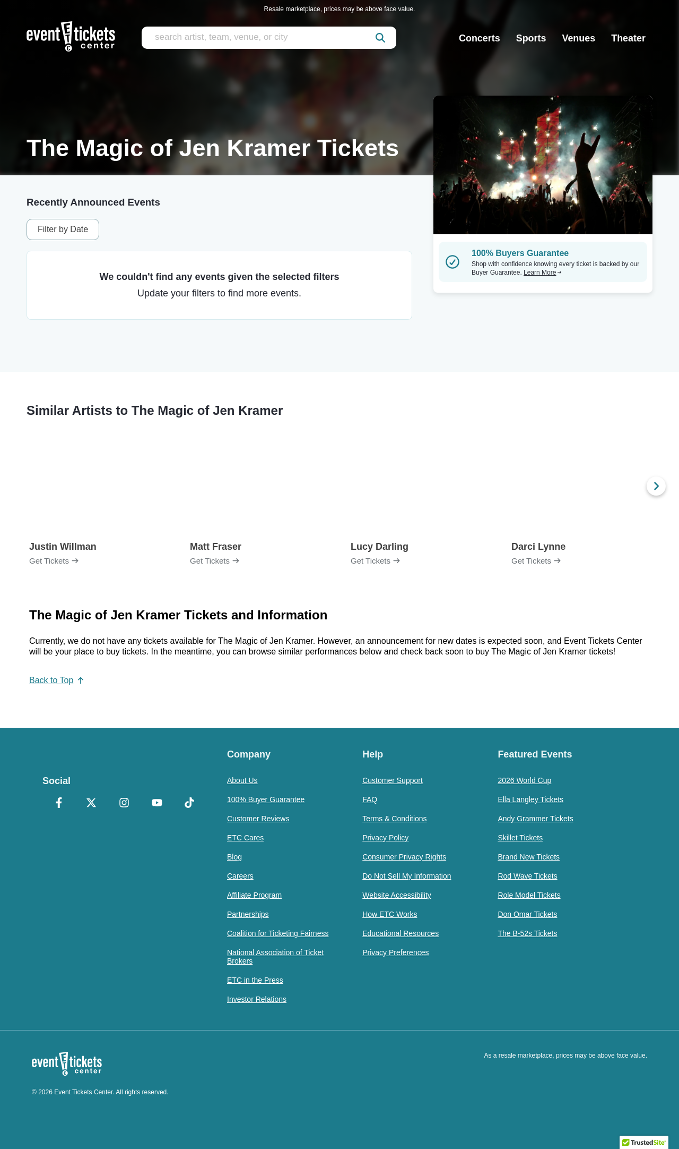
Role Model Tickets (529, 895)
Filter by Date (63, 229)
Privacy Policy (385, 837)
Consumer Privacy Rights (404, 857)
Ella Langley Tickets (530, 799)
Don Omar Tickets (527, 914)
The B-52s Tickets (527, 933)
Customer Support (392, 780)
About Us (242, 780)
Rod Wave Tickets (527, 876)
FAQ (369, 799)
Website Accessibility (396, 895)
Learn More (543, 272)
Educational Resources (400, 933)
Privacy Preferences (395, 952)
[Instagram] (124, 803)
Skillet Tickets (520, 837)
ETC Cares (245, 837)
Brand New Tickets (529, 857)
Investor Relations (256, 999)
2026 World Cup (524, 780)
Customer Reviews (258, 818)
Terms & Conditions (394, 818)
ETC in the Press (255, 980)
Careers (240, 876)
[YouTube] (157, 803)
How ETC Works (389, 914)
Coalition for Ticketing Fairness (277, 933)
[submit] (380, 37)
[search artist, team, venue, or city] (269, 38)
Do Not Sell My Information (406, 876)
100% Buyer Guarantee (265, 799)
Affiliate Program (254, 895)
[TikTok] (189, 803)
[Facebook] (58, 803)
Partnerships (248, 914)
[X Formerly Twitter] (91, 803)
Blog (234, 857)
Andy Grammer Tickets (535, 818)
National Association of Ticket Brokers (275, 956)
